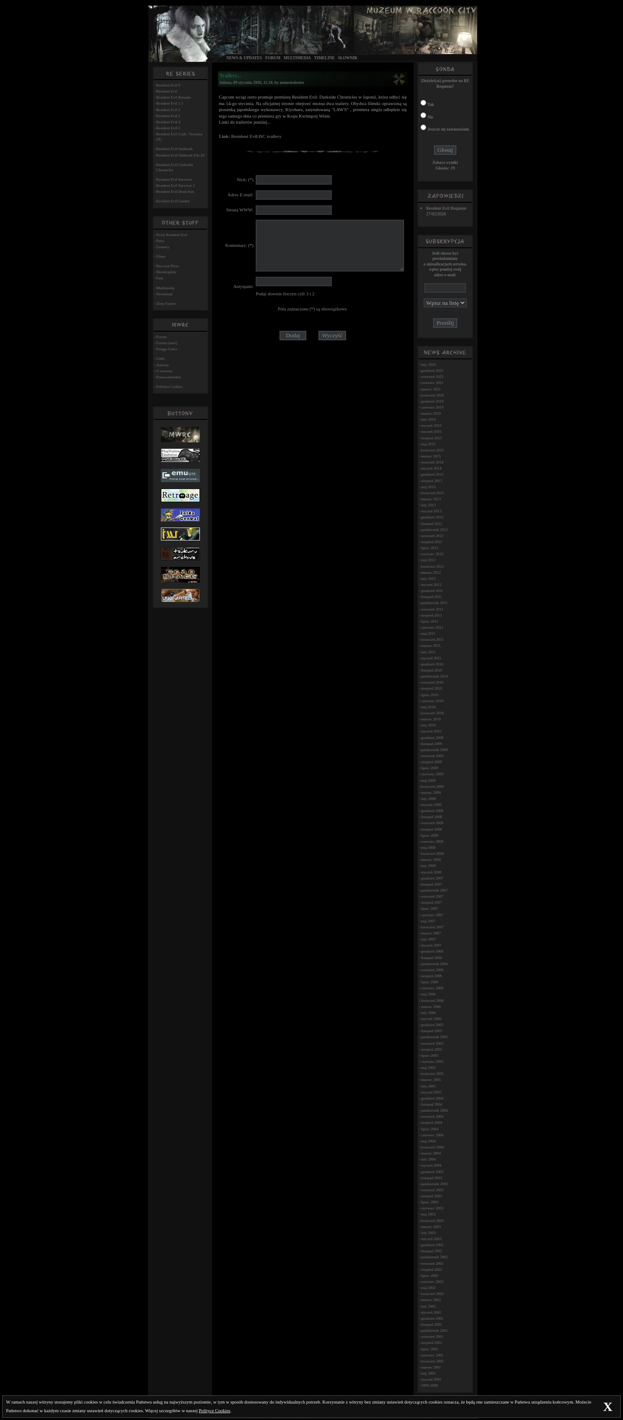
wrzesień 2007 (432, 896)
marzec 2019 (431, 413)
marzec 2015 (431, 456)
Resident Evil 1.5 (169, 103)
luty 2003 (428, 1233)
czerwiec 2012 (432, 554)
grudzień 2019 (432, 401)
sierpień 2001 (431, 1342)
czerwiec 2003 (432, 1208)
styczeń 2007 (431, 945)
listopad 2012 (431, 523)
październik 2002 (434, 1257)
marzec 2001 (431, 1367)
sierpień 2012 (431, 542)
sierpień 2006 (431, 976)
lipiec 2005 (429, 1055)
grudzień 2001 (432, 1318)
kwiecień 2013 (432, 493)
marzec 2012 (431, 572)
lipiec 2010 (429, 695)
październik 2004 (434, 1110)
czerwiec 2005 (432, 1061)
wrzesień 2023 (432, 376)
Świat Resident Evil (171, 235)
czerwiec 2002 (432, 1281)
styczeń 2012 (431, 584)
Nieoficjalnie (166, 272)
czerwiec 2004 (432, 1135)
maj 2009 (428, 780)
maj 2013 (428, 487)
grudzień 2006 (432, 951)
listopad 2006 (431, 958)
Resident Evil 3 (168, 116)
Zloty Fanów (166, 303)
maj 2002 (428, 1288)
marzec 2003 (431, 1227)
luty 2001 (428, 1373)
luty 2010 (428, 725)
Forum (272, 58)
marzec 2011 (431, 645)
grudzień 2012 (432, 517)
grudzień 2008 (432, 811)
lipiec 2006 (429, 982)
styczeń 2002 (431, 1312)
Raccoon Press (167, 266)
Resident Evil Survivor (174, 179)
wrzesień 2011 (432, 609)
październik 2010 (434, 676)
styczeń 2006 (431, 1019)
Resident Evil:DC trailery (256, 136)
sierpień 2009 (431, 762)
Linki (160, 358)
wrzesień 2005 (432, 1043)
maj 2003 (428, 1214)
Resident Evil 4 (168, 122)
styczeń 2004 (431, 1165)
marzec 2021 (431, 389)
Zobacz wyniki (445, 162)
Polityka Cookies (169, 386)
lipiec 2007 (429, 908)
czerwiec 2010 (432, 701)
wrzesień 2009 (432, 756)
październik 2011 (434, 603)
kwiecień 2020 (432, 395)
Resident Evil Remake (173, 97)
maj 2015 (428, 444)
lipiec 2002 (429, 1275)
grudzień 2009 (432, 738)
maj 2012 (428, 560)
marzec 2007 (431, 933)
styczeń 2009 (431, 805)
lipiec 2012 (429, 548)
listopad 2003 (431, 1178)
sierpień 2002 (431, 1269)
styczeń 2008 (431, 872)
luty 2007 (428, 939)
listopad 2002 (431, 1251)
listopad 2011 (431, 597)
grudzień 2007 (432, 878)
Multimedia (297, 58)
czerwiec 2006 (432, 988)
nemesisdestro (292, 82)
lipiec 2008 (429, 835)
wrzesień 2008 (432, 823)
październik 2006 (434, 964)
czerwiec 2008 (432, 841)
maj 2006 (428, 994)
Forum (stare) (166, 343)
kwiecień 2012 (432, 566)
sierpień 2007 (431, 902)
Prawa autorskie (168, 377)
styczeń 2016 (431, 431)
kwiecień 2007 (432, 927)
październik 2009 (434, 750)
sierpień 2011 (431, 615)
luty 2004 (428, 1159)
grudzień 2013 (432, 474)
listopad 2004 (431, 1104)
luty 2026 (428, 364)
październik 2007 (434, 890)
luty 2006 (428, 1013)
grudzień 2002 (432, 1245)
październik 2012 (434, 530)
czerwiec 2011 (432, 627)
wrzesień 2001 (432, 1336)
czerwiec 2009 (432, 774)
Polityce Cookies (215, 1410)
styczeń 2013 (431, 511)
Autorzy (162, 365)
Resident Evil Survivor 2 (175, 185)
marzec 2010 (431, 719)
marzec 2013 (431, 499)
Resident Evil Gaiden (172, 201)
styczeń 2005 (431, 1092)
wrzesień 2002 (432, 1263)
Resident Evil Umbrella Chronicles (174, 167)
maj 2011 (428, 633)
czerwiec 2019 (432, 407)
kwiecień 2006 (432, 1000)
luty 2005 (428, 1086)
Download (164, 294)
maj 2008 (428, 847)
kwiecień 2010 (432, 713)
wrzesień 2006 (432, 970)
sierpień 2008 (431, 829)
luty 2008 (428, 866)
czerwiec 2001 (432, 1355)
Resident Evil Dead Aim (175, 191)
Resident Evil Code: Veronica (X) (179, 136)
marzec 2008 (431, 859)
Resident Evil (166, 91)
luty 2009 (428, 798)
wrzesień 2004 (432, 1116)
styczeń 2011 (431, 658)
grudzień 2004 (432, 1098)
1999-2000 (429, 1385)
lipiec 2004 (429, 1129)
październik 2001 (434, 1330)
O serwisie (164, 371)
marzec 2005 (431, 1080)
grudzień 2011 (432, 590)
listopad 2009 (431, 744)
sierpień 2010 (431, 688)
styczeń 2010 (431, 731)
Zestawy (163, 247)
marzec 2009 (431, 792)
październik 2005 (434, 1037)
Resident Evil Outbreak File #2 (180, 155)
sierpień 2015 (431, 438)
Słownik (348, 58)
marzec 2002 (431, 1300)
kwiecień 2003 (432, 1221)
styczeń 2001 (431, 1379)
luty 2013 (428, 505)
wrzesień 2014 (432, 462)
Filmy (161, 256)
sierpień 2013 (431, 481)
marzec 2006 (431, 1006)
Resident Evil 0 (168, 85)
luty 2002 (428, 1306)
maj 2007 (428, 921)
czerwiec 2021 (432, 383)
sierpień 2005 (431, 1049)
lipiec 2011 (429, 621)
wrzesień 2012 (432, 536)
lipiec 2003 (429, 1202)
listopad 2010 (431, 670)
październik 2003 (434, 1184)
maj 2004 (428, 1141)
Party (160, 241)
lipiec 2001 (429, 1349)
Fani (159, 278)
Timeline (324, 58)
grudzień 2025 (432, 370)
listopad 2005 (431, 1031)
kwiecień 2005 (432, 1073)
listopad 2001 (431, 1324)
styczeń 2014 (431, 468)
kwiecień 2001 (432, 1361)
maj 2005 (428, 1067)
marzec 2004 (431, 1153)
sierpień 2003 (431, 1196)
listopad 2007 (431, 884)
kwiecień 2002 (432, 1294)
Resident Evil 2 (168, 110)
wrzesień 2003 (432, 1190)
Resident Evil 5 (168, 128)
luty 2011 (428, 652)
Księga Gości (166, 349)
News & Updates (244, 58)
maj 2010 (428, 707)
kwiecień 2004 (432, 1147)
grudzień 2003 (432, 1172)
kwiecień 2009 (432, 786)
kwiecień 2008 (432, 853)
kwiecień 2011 (432, 639)
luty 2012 (428, 578)
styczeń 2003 (431, 1239)
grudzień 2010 (432, 664)
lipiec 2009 (429, 768)
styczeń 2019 (431, 425)
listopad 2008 (431, 817)
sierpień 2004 (431, 1122)
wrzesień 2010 (432, 682)
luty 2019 (428, 419)
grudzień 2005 (432, 1025)
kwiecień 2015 (432, 450)
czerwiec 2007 (432, 915)
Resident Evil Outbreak (174, 149)
